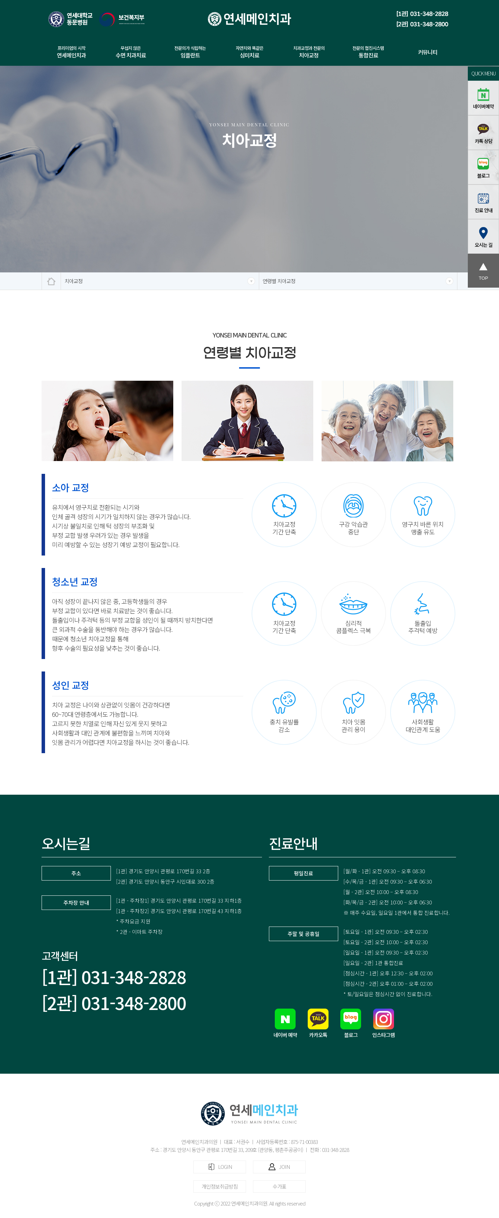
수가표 (279, 1186)
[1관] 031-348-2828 (114, 976)
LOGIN (220, 1166)
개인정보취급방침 (220, 1186)
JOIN (279, 1166)
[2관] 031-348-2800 (114, 1002)
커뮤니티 (427, 52)
